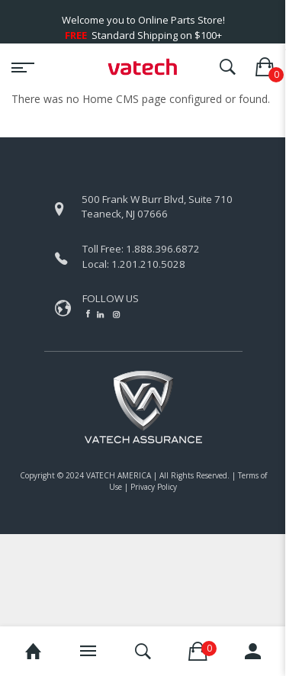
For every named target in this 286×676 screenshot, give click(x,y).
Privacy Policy (153, 486)
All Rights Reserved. (194, 475)
